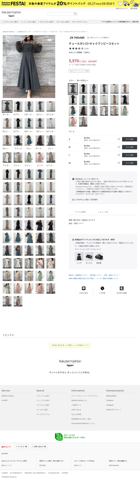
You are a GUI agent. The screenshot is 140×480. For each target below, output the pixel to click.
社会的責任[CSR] (53, 473)
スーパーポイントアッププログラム (84, 396)
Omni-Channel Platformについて (83, 423)
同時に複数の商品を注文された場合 (81, 278)
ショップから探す (43, 400)
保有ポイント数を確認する (118, 461)
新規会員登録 (111, 396)
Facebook (109, 400)
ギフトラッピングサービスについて (88, 249)
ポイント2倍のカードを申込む (84, 461)
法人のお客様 (76, 414)
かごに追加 (129, 139)
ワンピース (53, 32)
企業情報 (5, 473)
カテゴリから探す (43, 405)
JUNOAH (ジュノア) (24, 32)
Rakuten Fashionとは (79, 400)
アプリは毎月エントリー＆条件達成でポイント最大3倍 (119, 22)
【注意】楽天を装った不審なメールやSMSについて (70, 345)
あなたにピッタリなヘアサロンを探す (14, 461)
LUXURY (5, 400)
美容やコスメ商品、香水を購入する (51, 461)
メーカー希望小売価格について (107, 278)
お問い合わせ (76, 410)
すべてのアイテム (43, 414)
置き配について (95, 275)
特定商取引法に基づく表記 (81, 419)
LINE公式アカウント (113, 410)
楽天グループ (121, 8)
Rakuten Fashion (23, 14)
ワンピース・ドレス (40, 32)
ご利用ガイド (76, 405)
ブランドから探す (43, 396)
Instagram (110, 405)
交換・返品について (111, 275)
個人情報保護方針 (16, 473)
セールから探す (42, 410)
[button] (3, 66)
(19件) (86, 48)
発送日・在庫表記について (78, 275)
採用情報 (65, 473)
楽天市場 (133, 8)
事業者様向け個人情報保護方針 (35, 473)
